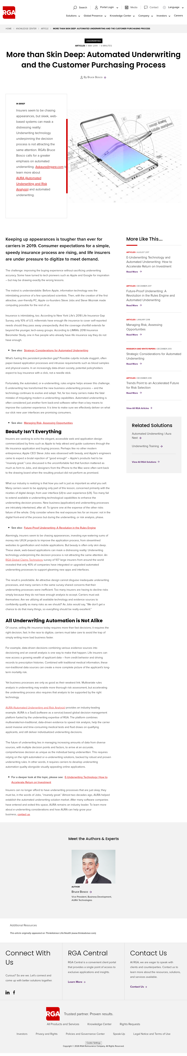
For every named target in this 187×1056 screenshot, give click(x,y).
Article (45, 31)
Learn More (77, 985)
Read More (134, 275)
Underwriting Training (147, 449)
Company (143, 17)
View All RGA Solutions (144, 464)
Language (171, 9)
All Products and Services (63, 1027)
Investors (162, 17)
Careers (178, 17)
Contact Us (138, 990)
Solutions (71, 17)
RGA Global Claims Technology (24, 562)
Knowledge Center (120, 17)
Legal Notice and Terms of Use (151, 1037)
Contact (154, 9)
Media (133, 9)
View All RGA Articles (137, 411)
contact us (24, 817)
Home (9, 31)
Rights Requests (130, 1027)
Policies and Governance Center (85, 1037)
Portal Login (105, 9)
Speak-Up (119, 1037)
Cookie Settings (93, 1045)
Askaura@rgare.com (49, 169)
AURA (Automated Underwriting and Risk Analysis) (35, 710)
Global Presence (93, 17)
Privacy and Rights (47, 1037)
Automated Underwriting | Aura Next (151, 438)
